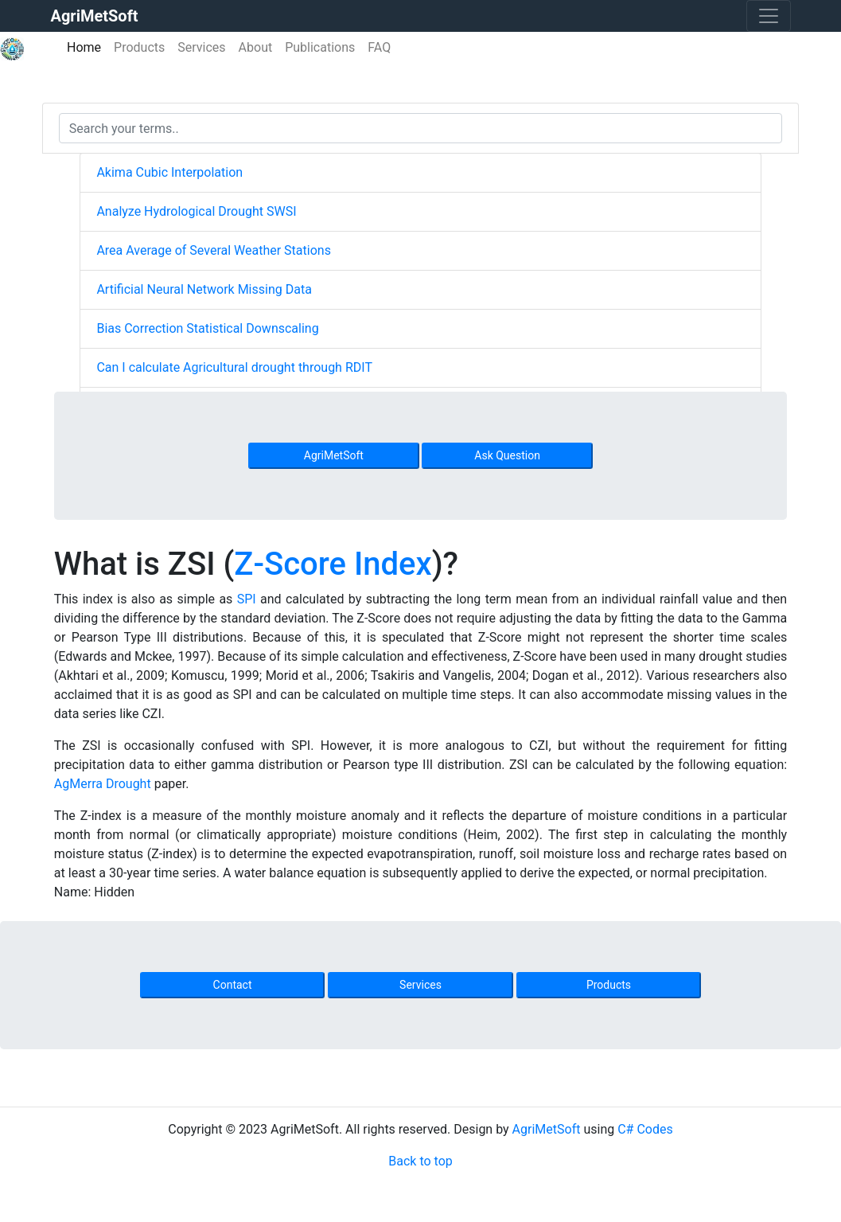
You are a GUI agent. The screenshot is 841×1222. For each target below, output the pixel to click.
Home (87, 46)
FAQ (379, 47)
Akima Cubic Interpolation (169, 172)
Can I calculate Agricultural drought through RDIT (234, 367)
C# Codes (645, 1129)
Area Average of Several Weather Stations (213, 250)
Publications (320, 47)
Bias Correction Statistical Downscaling (207, 328)
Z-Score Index (332, 564)
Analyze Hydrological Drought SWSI (196, 211)
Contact (232, 984)
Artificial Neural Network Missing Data (203, 289)
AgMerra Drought (102, 783)
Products (139, 47)
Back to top (420, 1161)
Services (201, 47)
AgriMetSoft (334, 455)
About (256, 47)
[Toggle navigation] (768, 16)
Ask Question (507, 455)
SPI (246, 599)
